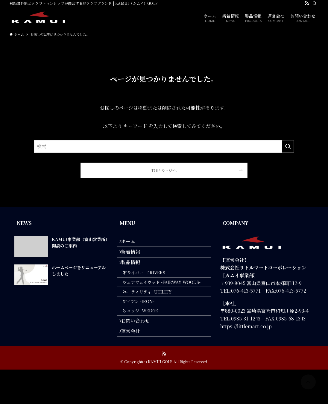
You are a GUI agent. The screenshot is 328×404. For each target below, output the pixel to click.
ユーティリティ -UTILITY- (153, 311)
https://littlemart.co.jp (246, 326)
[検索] (314, 3)
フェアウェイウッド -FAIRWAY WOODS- (167, 298)
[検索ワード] (164, 146)
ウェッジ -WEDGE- (146, 336)
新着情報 (134, 257)
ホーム (131, 243)
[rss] (307, 3)
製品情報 (134, 271)
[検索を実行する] (288, 146)
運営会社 (134, 363)
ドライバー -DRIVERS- (150, 285)
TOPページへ (164, 170)
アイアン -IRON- (144, 323)
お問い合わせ (138, 349)
